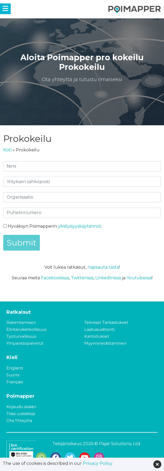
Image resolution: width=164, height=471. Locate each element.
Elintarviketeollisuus (26, 329)
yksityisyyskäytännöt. (80, 226)
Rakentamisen (21, 322)
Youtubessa (139, 277)
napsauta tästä (103, 267)
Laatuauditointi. (99, 329)
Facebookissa (55, 277)
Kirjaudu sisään (21, 406)
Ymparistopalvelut (24, 343)
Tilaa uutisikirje (20, 413)
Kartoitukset (96, 336)
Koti (7, 149)
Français (14, 381)
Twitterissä (82, 277)
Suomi (12, 374)
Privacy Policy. (98, 463)
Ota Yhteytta (19, 420)
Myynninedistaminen (105, 343)
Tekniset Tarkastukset (106, 322)
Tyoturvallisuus (21, 336)
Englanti (14, 368)
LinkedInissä (108, 277)
